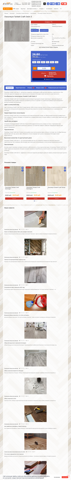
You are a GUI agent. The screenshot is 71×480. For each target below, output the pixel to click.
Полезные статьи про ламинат (9, 227)
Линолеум (12, 13)
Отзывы (30, 87)
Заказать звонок (36, 6)
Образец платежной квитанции (10, 440)
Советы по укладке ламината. (33, 351)
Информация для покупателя (57, 87)
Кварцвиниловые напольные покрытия (33, 384)
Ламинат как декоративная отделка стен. (35, 230)
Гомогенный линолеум (53, 442)
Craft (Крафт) (33, 13)
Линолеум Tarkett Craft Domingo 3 (33, 188)
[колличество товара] (44, 68)
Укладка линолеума (30, 436)
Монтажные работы (31, 432)
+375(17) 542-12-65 (36, 4)
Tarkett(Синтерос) (57, 26)
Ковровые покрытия (52, 440)
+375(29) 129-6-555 (36, 1)
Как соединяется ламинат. (53, 351)
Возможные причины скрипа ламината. (11, 352)
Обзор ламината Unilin (10, 290)
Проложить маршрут (42, 453)
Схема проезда (40, 455)
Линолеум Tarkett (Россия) (22, 13)
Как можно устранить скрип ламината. (54, 321)
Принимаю (65, 477)
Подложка (49, 445)
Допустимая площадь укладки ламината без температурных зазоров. (33, 322)
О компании (55, 8)
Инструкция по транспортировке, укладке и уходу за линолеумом (11, 444)
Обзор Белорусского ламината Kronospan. (34, 261)
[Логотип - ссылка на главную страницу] (14, 454)
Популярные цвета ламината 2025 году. (55, 230)
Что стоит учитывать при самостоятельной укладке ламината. (13, 321)
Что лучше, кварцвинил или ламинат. (56, 290)
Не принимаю (57, 477)
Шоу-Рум (25, 8)
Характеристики (20, 87)
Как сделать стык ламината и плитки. (13, 383)
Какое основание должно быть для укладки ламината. (13, 230)
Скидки (17, 8)
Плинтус (49, 444)
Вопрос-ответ (41, 87)
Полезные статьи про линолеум (51, 380)
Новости (27, 317)
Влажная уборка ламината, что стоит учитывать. (13, 261)
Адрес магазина (7, 447)
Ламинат (49, 434)
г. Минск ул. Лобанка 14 (43, 456)
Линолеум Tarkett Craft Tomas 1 (56, 188)
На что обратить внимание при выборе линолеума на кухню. (12, 415)
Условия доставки (7, 436)
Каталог (49, 432)
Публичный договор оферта (10, 442)
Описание (10, 87)
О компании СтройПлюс (9, 434)
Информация (7, 432)
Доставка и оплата (35, 8)
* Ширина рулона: (36, 59)
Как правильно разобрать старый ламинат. (34, 291)
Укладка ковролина (30, 440)
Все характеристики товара (48, 47)
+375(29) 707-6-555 (36, 3)
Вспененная (55, 41)
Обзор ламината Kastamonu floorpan (56, 260)
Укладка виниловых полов (31, 438)
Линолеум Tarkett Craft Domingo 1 (12, 188)
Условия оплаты (7, 438)
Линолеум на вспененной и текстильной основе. (54, 384)
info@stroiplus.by (9, 463)
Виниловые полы (51, 438)
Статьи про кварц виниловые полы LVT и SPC (51, 287)
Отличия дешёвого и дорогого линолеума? (34, 415)
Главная (6, 13)
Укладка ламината (29, 434)
